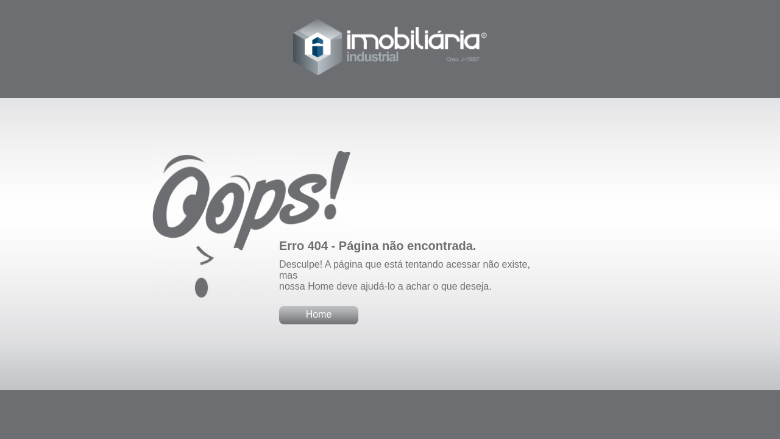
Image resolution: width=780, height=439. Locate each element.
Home (319, 314)
